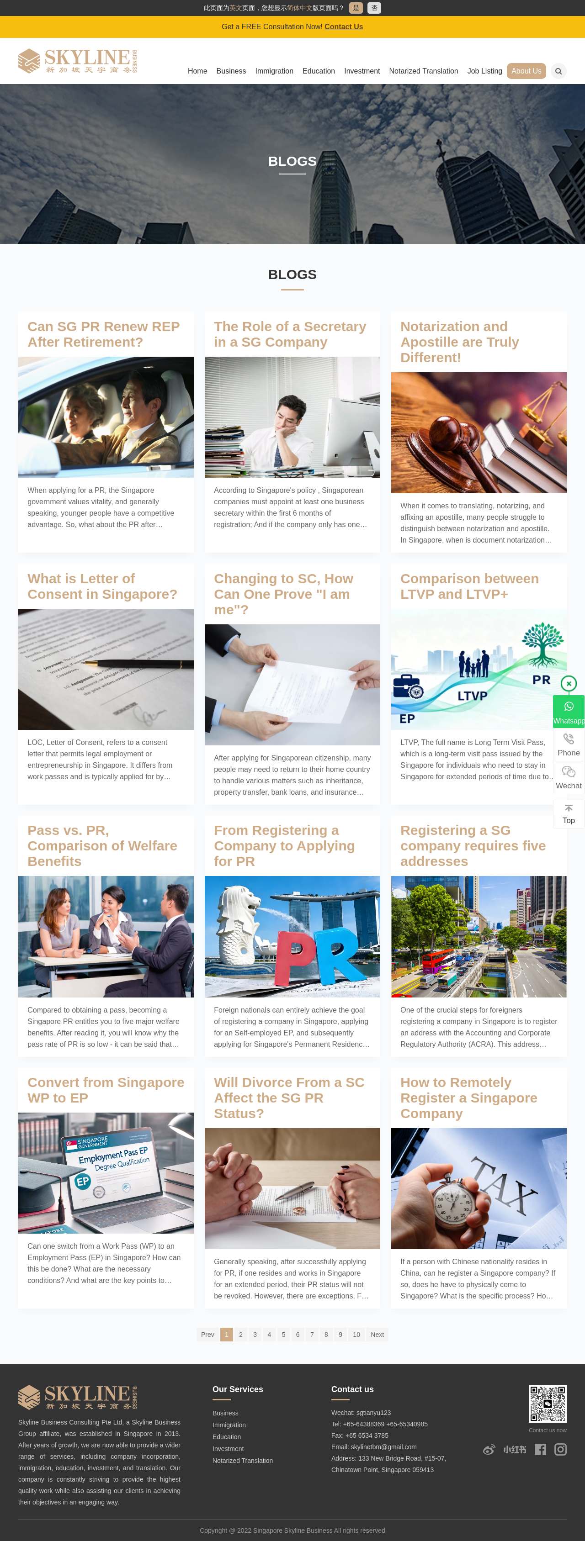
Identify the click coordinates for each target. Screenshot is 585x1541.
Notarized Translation (423, 71)
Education (319, 71)
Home (197, 71)
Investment (362, 71)
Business (231, 71)
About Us (526, 71)
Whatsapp (569, 712)
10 (356, 1334)
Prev (207, 1334)
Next (377, 1334)
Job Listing (485, 71)
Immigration (274, 71)
